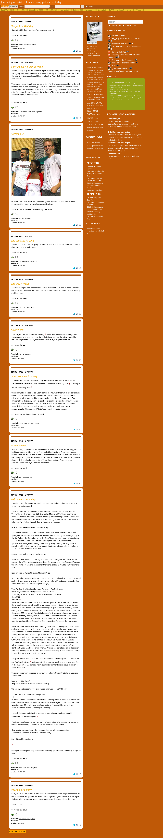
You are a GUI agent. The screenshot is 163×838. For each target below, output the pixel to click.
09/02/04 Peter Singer (95, 190)
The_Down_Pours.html (26, 307)
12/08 (101, 77)
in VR (113, 65)
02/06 (94, 97)
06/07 (91, 87)
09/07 (96, 84)
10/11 (91, 72)
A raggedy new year (120, 44)
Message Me (92, 42)
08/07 (100, 84)
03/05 (97, 106)
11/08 (88, 80)
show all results (130, 25)
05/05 (89, 106)
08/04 (90, 114)
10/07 (92, 84)
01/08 (98, 82)
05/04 (96, 118)
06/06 (88, 94)
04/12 (98, 70)
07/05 (93, 103)
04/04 (89, 121)
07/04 (97, 114)
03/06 (89, 97)
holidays (101, 145)
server (88, 151)
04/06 (99, 94)
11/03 (89, 127)
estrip (90, 145)
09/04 (95, 111)
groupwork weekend (120, 68)
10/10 (95, 75)
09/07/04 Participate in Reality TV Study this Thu (95, 173)
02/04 (89, 124)
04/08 (88, 82)
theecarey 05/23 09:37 (116, 89)
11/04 (97, 108)
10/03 (94, 128)
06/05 (99, 102)
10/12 (88, 70)
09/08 (95, 79)
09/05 (98, 100)
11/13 (98, 68)
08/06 (95, 91)
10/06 (88, 91)
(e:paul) (15, 201)
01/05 (88, 108)
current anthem (116, 35)
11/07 (88, 84)
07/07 (88, 87)
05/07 (95, 87)
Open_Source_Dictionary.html (29, 423)
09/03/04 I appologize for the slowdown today (95, 185)
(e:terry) (43, 201)
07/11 (95, 72)
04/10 (88, 77)
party (92, 148)
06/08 (102, 79)
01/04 (95, 125)
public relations (99, 148)
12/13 (95, 68)
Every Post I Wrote (94, 53)
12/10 (88, 75)
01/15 (91, 68)
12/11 (88, 72)
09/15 (88, 68)
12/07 (102, 82)
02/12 (101, 70)
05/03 (91, 130)
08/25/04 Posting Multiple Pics (93, 213)
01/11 (101, 72)
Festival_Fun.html (25, 218)
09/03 (97, 128)
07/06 (99, 91)
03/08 (91, 82)
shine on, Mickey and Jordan (123, 63)
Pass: (65, 6)
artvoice (89, 142)
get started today (51, 2)
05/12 (95, 70)
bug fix (94, 142)
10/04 (89, 111)
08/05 (89, 103)
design (98, 142)
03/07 (88, 89)
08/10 (98, 75)
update (93, 151)
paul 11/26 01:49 (114, 91)
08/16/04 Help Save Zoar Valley (94, 198)
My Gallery (91, 51)
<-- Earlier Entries (17, 831)
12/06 (100, 89)
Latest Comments (93, 56)
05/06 (94, 94)
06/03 (88, 130)
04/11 (98, 72)
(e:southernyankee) (27, 201)
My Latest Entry (93, 46)
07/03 (101, 128)
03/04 (96, 121)
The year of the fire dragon (122, 60)
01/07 (97, 89)
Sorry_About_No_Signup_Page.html (30, 112)
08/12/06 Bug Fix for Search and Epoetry (94, 179)
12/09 (91, 77)
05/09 (95, 77)
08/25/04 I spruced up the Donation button (95, 208)
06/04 (90, 118)
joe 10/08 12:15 (114, 87)
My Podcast (91, 48)
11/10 (91, 75)
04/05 (92, 106)
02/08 (95, 82)
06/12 (91, 70)
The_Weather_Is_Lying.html (28, 261)
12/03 (100, 124)
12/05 (102, 97)
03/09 (98, 77)
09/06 (91, 91)
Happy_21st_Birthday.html (27, 44)
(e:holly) (60, 449)
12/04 (93, 108)
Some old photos (118, 52)
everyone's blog (116, 25)
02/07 (92, 89)
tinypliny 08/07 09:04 (116, 100)
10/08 (91, 80)
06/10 (102, 75)
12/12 (101, 68)
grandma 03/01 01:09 (116, 83)
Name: (34, 6)
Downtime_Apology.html (27, 819)
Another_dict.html (25, 354)
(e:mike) (32, 30)
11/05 (89, 100)
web (96, 151)
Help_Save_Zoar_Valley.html (28, 767)
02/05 (101, 106)
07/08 (98, 79)
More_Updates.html (25, 477)
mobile (13, 6)
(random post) (114, 71)
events (96, 145)
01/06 (98, 97)
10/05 (93, 100)
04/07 (99, 87)
